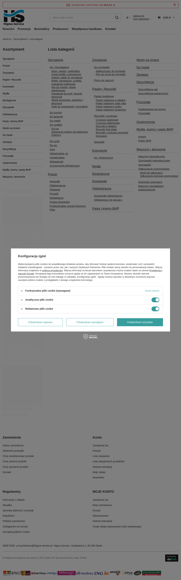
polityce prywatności (52, 270)
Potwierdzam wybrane (40, 322)
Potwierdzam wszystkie (140, 322)
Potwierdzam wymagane (89, 322)
